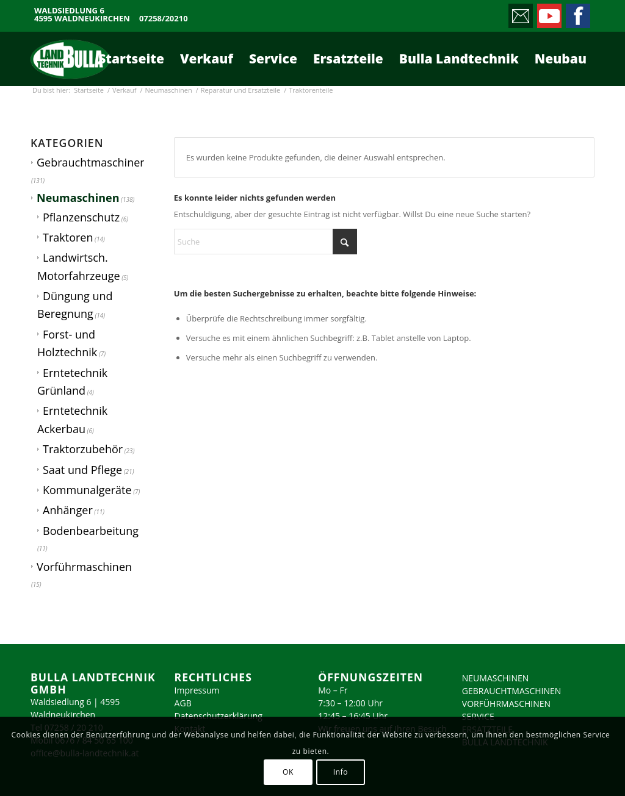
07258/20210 (163, 19)
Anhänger (68, 510)
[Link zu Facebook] (577, 13)
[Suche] (265, 241)
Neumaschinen (78, 197)
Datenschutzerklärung (218, 716)
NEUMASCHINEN (495, 678)
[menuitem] (131, 58)
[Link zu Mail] (519, 13)
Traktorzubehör (83, 449)
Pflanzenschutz (81, 217)
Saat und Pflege (82, 469)
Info (340, 772)
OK (288, 772)
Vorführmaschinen (84, 566)
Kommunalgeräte (87, 489)
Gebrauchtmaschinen (91, 162)
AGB (183, 703)
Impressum (197, 690)
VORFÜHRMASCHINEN (506, 703)
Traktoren (68, 237)
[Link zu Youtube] (548, 13)
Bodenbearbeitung (91, 530)
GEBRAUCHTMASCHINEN (512, 691)
